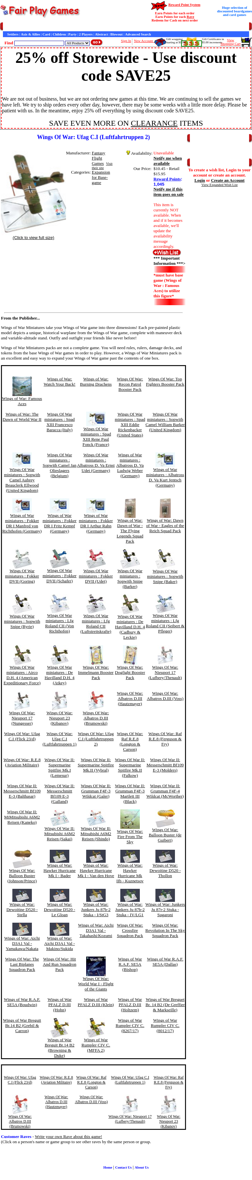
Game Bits (160, 27)
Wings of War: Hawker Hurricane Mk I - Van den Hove (95, 870)
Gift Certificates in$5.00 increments (213, 40)
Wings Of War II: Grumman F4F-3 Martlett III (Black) (130, 793)
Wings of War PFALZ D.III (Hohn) (59, 1004)
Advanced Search (138, 34)
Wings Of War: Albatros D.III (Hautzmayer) (130, 698)
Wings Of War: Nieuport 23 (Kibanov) (59, 718)
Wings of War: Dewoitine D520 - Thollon (165, 870)
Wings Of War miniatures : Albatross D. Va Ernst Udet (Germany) (96, 462)
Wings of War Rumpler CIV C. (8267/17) (130, 1025)
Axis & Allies (30, 34)
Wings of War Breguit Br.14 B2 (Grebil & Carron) (22, 1025)
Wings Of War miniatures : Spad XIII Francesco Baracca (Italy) (59, 422)
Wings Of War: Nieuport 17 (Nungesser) (22, 718)
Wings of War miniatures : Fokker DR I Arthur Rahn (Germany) (96, 523)
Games (19, 27)
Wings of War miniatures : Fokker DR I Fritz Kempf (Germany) (59, 523)
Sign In (126, 41)
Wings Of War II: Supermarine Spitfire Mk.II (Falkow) (130, 767)
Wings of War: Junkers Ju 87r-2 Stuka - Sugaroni (165, 909)
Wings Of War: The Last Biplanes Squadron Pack (22, 964)
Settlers (12, 34)
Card (46, 34)
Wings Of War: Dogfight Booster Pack (130, 672)
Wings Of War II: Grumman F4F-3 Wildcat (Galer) (96, 791)
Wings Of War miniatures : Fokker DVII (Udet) (96, 576)
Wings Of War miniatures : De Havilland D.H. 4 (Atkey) (59, 675)
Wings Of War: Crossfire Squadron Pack (130, 930)
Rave (190, 17)
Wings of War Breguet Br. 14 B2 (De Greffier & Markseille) (165, 1004)
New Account (144, 41)
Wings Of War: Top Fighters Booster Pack (165, 382)
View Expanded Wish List (219, 185)
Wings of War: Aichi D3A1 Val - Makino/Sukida (59, 943)
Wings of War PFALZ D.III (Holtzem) (130, 1004)
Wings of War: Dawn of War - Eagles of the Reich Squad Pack (165, 525)
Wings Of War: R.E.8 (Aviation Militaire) (22, 762)
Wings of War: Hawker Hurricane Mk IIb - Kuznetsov (130, 873)
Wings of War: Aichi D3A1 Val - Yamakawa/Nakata (22, 943)
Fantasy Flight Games (98, 158)
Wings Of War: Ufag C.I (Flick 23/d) (22, 736)
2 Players (86, 34)
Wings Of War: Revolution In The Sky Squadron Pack (165, 930)
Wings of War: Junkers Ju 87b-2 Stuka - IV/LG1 (130, 909)
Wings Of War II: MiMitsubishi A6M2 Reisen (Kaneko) (22, 817)
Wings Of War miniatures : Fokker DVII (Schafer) (59, 575)
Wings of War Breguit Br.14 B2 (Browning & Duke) (59, 1047)
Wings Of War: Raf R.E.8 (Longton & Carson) (130, 741)
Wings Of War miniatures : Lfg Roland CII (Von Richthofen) (59, 623)
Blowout (116, 34)
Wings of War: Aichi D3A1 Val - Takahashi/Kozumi (96, 930)
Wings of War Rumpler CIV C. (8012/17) (165, 1025)
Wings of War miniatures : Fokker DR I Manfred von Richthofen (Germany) (22, 523)
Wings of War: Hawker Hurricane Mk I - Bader (60, 870)
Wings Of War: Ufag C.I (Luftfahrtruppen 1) (59, 738)
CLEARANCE (154, 123)
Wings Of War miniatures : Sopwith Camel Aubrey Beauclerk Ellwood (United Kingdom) (22, 480)
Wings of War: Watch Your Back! (59, 382)
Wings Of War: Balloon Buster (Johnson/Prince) (22, 875)
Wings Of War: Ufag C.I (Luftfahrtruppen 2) (96, 738)
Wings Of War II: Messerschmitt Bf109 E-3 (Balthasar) (22, 791)
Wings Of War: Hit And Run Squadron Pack (59, 964)
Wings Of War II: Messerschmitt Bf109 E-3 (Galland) (60, 793)
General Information (90, 27)
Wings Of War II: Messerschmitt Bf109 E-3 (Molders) (165, 765)
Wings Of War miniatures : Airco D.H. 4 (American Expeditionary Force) (22, 675)
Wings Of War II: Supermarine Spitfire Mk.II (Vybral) (96, 765)
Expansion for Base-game (101, 177)
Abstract (101, 34)
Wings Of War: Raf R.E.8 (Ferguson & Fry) (165, 738)
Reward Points (167, 179)
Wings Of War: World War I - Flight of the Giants (95, 983)
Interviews (143, 27)
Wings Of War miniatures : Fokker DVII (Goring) (22, 576)
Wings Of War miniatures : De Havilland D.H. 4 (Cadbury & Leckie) (130, 627)
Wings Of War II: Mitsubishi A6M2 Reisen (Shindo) (95, 833)
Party (72, 34)
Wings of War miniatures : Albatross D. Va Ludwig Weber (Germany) (130, 465)
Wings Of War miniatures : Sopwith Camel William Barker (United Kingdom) (165, 422)
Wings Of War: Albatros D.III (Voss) (165, 696)
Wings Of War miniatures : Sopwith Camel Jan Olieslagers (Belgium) (59, 465)
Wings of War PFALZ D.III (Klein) (96, 1002)
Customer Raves (120, 27)
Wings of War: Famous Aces (22, 401)
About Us (142, 1167)
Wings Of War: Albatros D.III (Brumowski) (96, 718)
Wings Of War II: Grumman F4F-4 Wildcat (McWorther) (165, 791)
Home (7, 27)
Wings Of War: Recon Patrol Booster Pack (130, 384)
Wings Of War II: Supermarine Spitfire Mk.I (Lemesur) (60, 767)
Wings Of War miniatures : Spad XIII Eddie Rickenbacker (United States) (130, 424)
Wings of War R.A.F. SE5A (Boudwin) (22, 1002)
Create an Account (228, 180)
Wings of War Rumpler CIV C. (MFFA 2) (96, 1045)
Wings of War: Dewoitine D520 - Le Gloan (59, 909)
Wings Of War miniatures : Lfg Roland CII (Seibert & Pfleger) (165, 623)
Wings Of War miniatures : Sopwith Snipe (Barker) (130, 578)
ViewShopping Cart (230, 42)
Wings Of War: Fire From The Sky (130, 836)
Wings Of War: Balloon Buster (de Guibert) (165, 835)
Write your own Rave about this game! (68, 1136)
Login (199, 180)
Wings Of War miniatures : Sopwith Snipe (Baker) (165, 576)
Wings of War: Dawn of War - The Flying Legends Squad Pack (130, 531)
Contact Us (64, 27)
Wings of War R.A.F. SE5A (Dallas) (165, 962)
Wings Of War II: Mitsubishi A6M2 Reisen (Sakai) (59, 833)
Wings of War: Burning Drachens (96, 382)
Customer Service (40, 27)
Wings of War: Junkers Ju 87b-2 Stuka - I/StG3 (96, 909)
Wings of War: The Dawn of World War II (22, 417)
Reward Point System (184, 5)
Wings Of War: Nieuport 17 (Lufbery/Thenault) (165, 672)
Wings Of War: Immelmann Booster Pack (95, 672)
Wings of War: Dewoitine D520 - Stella (22, 909)
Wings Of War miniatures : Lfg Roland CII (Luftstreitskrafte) (95, 623)
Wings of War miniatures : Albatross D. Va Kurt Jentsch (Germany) (165, 477)
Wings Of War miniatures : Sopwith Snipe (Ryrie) (22, 621)
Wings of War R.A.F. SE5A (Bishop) (130, 964)
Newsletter (179, 27)
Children (59, 34)
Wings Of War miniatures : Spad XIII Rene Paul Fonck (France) (96, 436)
